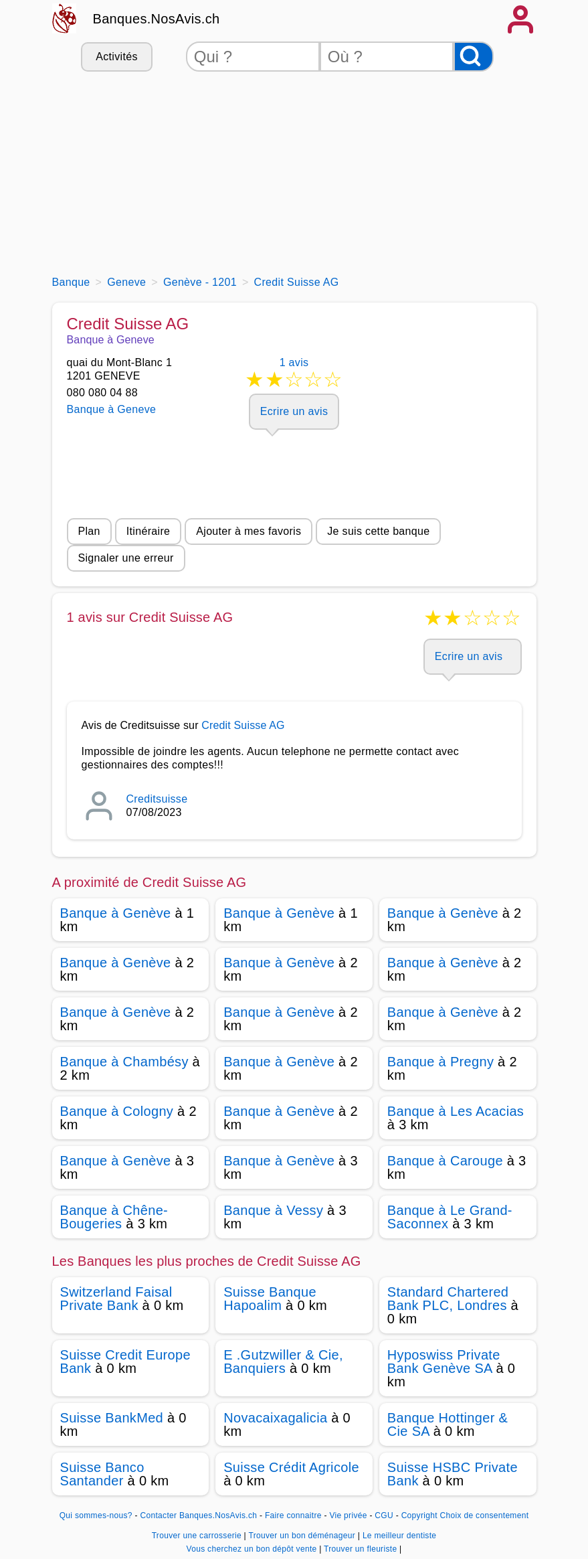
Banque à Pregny (440, 1061)
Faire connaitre (293, 1515)
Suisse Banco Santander (102, 1474)
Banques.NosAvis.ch (156, 18)
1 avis (294, 375)
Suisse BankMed (112, 1417)
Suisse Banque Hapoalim (269, 1299)
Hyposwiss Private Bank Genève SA (443, 1361)
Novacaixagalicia (275, 1417)
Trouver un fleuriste (361, 1549)
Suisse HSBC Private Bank (452, 1474)
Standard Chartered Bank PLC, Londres (447, 1299)
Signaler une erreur (126, 558)
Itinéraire (148, 531)
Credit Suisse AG (242, 725)
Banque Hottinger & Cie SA (447, 1424)
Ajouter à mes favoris (248, 531)
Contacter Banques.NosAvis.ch (198, 1515)
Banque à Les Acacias (455, 1111)
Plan (89, 531)
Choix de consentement (484, 1515)
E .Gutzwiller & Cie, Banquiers (283, 1361)
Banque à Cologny (117, 1111)
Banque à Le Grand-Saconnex (449, 1217)
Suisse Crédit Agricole (291, 1467)
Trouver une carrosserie (198, 1535)
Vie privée (348, 1515)
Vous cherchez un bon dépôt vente (252, 1549)
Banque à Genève (115, 913)
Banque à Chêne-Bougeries (114, 1217)
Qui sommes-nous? (96, 1515)
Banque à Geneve (112, 409)
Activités (116, 56)
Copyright (419, 1515)
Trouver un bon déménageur (302, 1535)
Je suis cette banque (378, 531)
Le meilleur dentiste (399, 1535)
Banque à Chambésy (124, 1061)
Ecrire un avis (294, 411)
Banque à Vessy (273, 1210)
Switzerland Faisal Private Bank (116, 1299)
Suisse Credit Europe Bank (125, 1361)
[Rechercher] (474, 57)
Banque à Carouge (445, 1160)
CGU (384, 1515)
